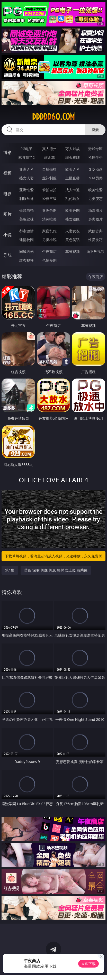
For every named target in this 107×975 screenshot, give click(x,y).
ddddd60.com (53, 117)
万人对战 (72, 148)
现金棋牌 (72, 157)
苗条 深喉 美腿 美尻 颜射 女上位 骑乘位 (55, 570)
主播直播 (72, 178)
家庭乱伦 (49, 230)
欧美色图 (72, 210)
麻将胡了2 (26, 157)
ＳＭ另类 (95, 178)
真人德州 (49, 148)
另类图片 (95, 219)
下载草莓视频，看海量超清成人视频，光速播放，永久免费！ (54, 556)
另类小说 (49, 239)
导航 (7, 255)
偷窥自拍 (26, 210)
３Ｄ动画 (95, 169)
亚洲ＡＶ (26, 169)
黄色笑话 (72, 239)
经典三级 (49, 198)
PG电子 (27, 148)
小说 (7, 234)
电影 (7, 193)
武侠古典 (95, 230)
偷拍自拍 (49, 189)
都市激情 (26, 230)
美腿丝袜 (26, 219)
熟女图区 (72, 219)
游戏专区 (95, 148)
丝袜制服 (49, 178)
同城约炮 (26, 251)
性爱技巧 (95, 239)
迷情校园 (26, 239)
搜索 (95, 129)
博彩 (7, 152)
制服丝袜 (26, 198)
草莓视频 (72, 251)
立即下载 (88, 963)
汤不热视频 (95, 251)
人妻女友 (72, 230)
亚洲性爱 (26, 189)
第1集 (9, 570)
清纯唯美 (49, 219)
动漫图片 (95, 210)
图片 (7, 214)
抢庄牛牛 (95, 157)
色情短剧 (49, 260)
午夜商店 (49, 251)
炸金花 (49, 157)
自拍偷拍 (49, 169)
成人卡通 (72, 189)
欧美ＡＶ (72, 169)
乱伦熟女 (72, 198)
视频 (7, 173)
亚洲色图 (49, 210)
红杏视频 (26, 260)
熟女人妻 (26, 178)
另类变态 (95, 198)
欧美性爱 (95, 189)
